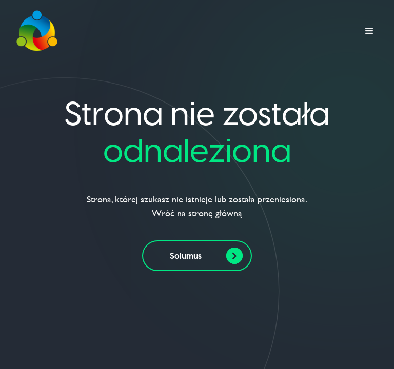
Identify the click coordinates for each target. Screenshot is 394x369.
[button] (369, 31)
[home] (37, 31)
